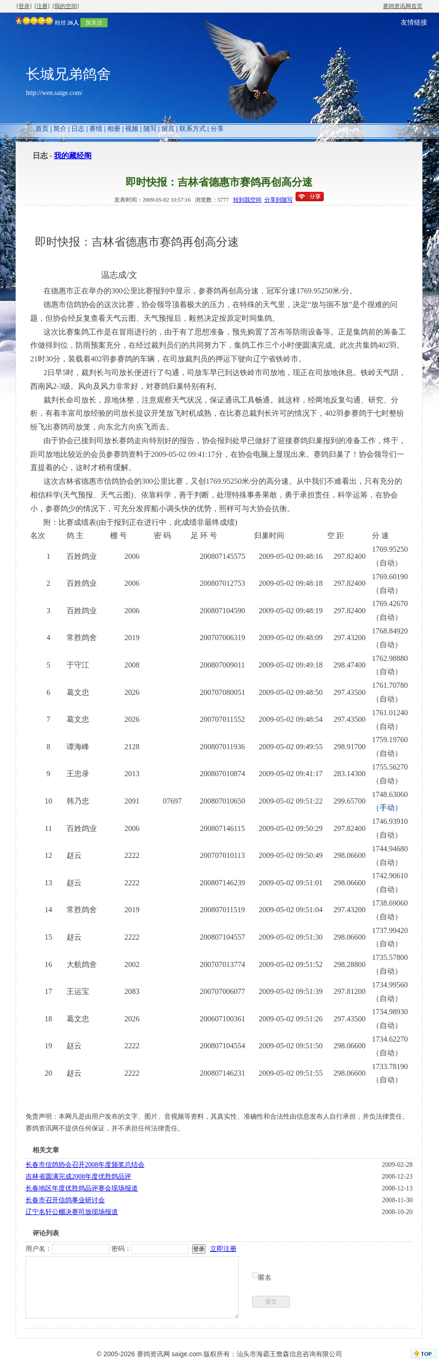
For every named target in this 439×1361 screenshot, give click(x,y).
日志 (77, 128)
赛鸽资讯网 (153, 1354)
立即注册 (223, 1248)
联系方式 (192, 128)
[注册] (42, 6)
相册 (113, 128)
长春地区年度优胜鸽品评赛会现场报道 (81, 1188)
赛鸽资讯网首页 (402, 6)
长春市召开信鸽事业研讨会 (65, 1200)
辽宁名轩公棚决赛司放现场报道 (71, 1211)
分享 (217, 128)
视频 (131, 128)
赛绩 (95, 128)
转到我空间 (247, 200)
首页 (42, 128)
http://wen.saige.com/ (54, 92)
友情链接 (414, 22)
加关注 (93, 22)
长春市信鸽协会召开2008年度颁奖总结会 (84, 1164)
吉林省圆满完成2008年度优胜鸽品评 (78, 1176)
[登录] (24, 6)
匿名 (264, 1277)
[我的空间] (65, 6)
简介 (60, 128)
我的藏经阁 (73, 156)
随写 (150, 128)
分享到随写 (278, 200)
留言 (168, 128)
